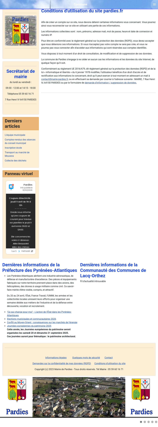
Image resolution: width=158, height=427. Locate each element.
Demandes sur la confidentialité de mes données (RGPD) (62, 363)
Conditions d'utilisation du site (109, 363)
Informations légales (56, 357)
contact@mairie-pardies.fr (54, 79)
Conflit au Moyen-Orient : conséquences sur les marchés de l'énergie (42, 322)
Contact (109, 357)
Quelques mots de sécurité (86, 357)
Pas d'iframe (20, 217)
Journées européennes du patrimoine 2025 (29, 326)
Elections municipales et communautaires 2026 (31, 319)
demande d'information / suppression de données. (111, 82)
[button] (141, 422)
